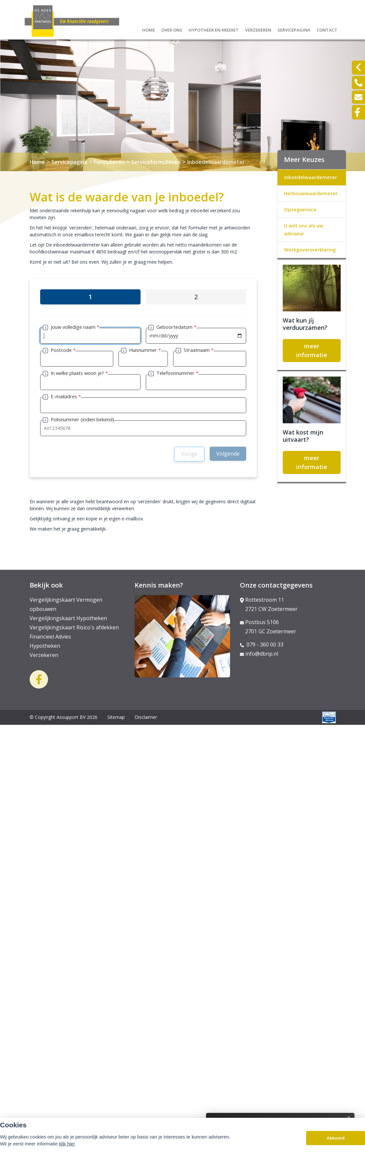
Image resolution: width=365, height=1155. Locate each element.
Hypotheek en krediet (214, 29)
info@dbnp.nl (259, 653)
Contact (327, 29)
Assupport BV (71, 717)
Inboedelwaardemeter (216, 162)
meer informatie (311, 350)
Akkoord (335, 1138)
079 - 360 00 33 (261, 644)
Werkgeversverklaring (310, 250)
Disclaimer (146, 717)
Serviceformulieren (156, 162)
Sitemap (116, 717)
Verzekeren (258, 29)
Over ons (171, 29)
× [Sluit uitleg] (344, 1117)
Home (148, 29)
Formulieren (109, 162)
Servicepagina (293, 29)
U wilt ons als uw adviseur (303, 230)
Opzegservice (300, 209)
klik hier (67, 1144)
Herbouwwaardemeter (311, 193)
